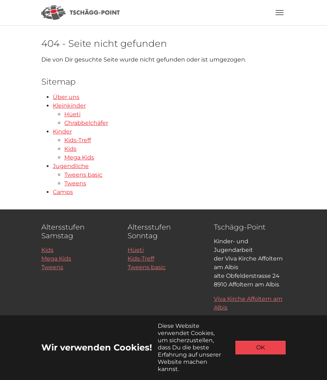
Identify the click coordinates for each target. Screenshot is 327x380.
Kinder (62, 131)
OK (260, 347)
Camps (63, 192)
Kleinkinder (69, 105)
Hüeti (72, 114)
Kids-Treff (77, 140)
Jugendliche (71, 166)
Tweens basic (83, 174)
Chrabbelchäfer (86, 122)
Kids (70, 148)
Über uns (66, 97)
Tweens (75, 183)
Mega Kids (79, 157)
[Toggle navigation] (279, 12)
